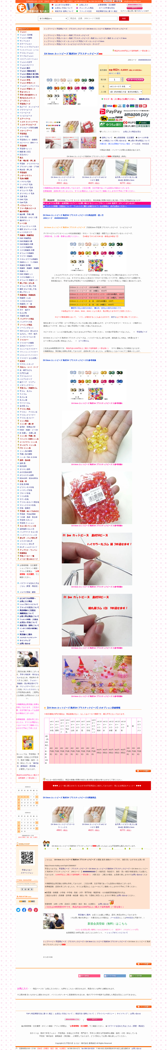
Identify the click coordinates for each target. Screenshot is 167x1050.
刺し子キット (25, 292)
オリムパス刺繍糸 (27, 253)
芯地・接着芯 (25, 508)
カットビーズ (33, 107)
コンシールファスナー (28, 349)
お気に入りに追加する (110, 132)
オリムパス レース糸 (28, 226)
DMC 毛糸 (24, 199)
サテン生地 (24, 499)
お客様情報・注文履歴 (107, 5)
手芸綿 (22, 514)
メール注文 (136, 144)
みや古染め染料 (26, 472)
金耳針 (22, 427)
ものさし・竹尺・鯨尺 (28, 334)
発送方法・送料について (29, 625)
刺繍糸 (20, 683)
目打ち (113, 317)
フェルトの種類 (26, 38)
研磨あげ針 (31, 427)
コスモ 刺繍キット (27, 277)
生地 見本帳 (24, 484)
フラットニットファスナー (29, 352)
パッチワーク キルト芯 (29, 532)
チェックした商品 (86, 8)
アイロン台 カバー (27, 418)
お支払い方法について (64, 8)
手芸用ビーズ (142, 332)
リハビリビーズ (26, 116)
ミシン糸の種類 (26, 451)
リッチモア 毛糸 (26, 184)
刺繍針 (28, 430)
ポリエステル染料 (27, 475)
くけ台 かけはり (26, 301)
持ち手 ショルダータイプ (28, 547)
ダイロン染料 (25, 469)
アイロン (23, 412)
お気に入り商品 (26, 601)
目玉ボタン (24, 155)
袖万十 (27, 310)
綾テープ (23, 382)
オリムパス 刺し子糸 (28, 286)
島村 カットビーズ (98, 38)
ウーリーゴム (25, 403)
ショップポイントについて (29, 604)
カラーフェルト (26, 44)
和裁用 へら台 (25, 298)
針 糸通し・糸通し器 (28, 433)
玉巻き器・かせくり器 (28, 217)
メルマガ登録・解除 (28, 592)
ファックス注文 (85, 11)
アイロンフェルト (27, 53)
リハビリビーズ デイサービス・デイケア (83, 44)
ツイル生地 (24, 496)
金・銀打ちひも (26, 370)
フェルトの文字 (26, 62)
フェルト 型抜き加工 (28, 71)
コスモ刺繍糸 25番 (27, 250)
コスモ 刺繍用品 (26, 247)
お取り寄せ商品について (29, 616)
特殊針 (22, 430)
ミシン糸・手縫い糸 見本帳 (28, 457)
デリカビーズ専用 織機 (29, 128)
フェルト (33, 680)
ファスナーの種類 (27, 343)
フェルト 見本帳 (26, 35)
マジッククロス (29, 689)
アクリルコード (26, 376)
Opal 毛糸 (23, 202)
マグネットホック (27, 364)
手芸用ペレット (26, 149)
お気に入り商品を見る (132, 132)
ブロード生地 (25, 493)
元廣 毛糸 (23, 196)
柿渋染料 (23, 466)
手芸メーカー (62, 35)
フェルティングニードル (29, 86)
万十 (21, 310)
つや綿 (22, 517)
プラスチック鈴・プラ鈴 (29, 167)
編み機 (22, 214)
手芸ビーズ (61, 41)
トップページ (49, 35)
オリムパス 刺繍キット (29, 280)
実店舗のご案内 (26, 634)
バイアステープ (26, 379)
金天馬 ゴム (24, 406)
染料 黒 (22, 463)
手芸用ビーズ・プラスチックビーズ (73, 869)
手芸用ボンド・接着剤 (28, 140)
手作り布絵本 (25, 674)
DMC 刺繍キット (26, 274)
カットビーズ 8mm (96, 41)
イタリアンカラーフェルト (29, 59)
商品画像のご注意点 (28, 610)
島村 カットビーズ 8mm (117, 38)
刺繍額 (36, 268)
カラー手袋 (24, 137)
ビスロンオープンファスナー (29, 355)
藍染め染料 (23, 478)
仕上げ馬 (23, 313)
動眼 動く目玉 (25, 152)
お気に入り (83, 5)
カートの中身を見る (107, 8)
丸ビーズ (23, 107)
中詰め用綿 (31, 514)
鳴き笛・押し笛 (26, 170)
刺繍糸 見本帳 (25, 265)
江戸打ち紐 (24, 373)
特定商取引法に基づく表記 (106, 11)
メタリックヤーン (27, 385)
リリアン (32, 382)
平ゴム (22, 391)
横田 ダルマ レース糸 (28, 229)
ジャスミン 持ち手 (27, 544)
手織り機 (30, 214)
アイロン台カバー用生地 (29, 502)
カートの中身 (143, 138)
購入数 (103, 79)
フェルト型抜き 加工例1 (29, 74)
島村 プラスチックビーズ (79, 35)
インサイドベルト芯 (28, 337)
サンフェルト (25, 41)
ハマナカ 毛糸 (25, 182)
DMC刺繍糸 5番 (26, 241)
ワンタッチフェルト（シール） (29, 50)
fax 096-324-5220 (88, 1048)
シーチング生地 (26, 490)
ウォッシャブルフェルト (29, 47)
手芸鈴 (22, 164)
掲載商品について (27, 613)
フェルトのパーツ (27, 65)
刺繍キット (24, 271)
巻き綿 (34, 517)
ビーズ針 (35, 430)
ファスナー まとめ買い (29, 358)
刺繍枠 (29, 268)
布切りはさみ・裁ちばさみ (29, 331)
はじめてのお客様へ (63, 5)
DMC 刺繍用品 (25, 238)
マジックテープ (26, 686)
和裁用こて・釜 (26, 304)
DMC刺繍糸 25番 (26, 244)
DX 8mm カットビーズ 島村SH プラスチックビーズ (109, 869)
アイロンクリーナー (28, 415)
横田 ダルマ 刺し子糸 (28, 289)
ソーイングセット (27, 328)
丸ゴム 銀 (23, 400)
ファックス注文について (29, 607)
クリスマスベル (33, 164)
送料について (107, 138)
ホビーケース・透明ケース (29, 143)
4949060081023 (144, 60)
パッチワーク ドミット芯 (28, 535)
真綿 (28, 517)
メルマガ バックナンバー (28, 637)
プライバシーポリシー (105, 1014)
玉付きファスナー (27, 346)
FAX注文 (145, 144)
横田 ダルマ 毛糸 (26, 187)
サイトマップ (25, 640)
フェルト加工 (25, 68)
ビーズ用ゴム (84, 341)
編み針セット (25, 220)
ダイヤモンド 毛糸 (27, 193)
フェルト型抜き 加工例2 (29, 77)
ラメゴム (23, 394)
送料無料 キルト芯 (27, 529)
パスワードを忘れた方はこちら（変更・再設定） (126, 1026)
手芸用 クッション (27, 523)
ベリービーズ (25, 113)
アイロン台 (32, 412)
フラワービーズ (26, 110)
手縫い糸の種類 (26, 454)
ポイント (141, 11)
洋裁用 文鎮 (24, 316)
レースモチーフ (26, 232)
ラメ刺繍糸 (34, 262)
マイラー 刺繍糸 (26, 256)
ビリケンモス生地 (27, 487)
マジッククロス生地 (28, 505)
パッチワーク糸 (26, 322)
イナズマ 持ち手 (26, 541)
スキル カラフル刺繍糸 (29, 259)
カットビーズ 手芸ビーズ (77, 41)
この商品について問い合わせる (114, 141)
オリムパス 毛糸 (26, 190)
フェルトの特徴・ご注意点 (29, 619)
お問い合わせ (25, 644)
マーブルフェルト (27, 56)
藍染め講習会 (33, 478)
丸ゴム (29, 391)
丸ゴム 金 (23, 397)
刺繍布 (22, 268)
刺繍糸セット (24, 262)
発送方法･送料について (64, 11)
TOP (28, 1014)
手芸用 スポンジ (26, 520)
